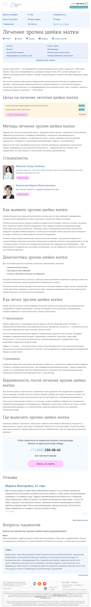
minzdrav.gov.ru (41, 596)
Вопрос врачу (34, 19)
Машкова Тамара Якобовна (30, 166)
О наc (30, 15)
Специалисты (59, 15)
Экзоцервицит (52, 49)
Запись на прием (45, 464)
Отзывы (56, 19)
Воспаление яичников (15, 52)
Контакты (32, 24)
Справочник (8, 24)
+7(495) (77, 4)
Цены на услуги (10, 19)
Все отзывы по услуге (80, 520)
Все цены (82, 114)
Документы (74, 582)
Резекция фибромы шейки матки (60, 56)
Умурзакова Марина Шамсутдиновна (36, 185)
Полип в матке (53, 46)
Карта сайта (65, 582)
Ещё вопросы (83, 575)
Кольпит (9, 46)
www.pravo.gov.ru (60, 595)
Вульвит (9, 49)
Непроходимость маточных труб (19, 56)
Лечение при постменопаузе (58, 52)
